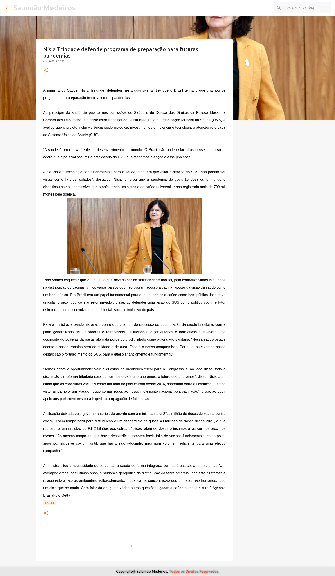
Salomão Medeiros (44, 8)
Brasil (49, 502)
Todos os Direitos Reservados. (194, 571)
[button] (46, 71)
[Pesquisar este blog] (307, 7)
